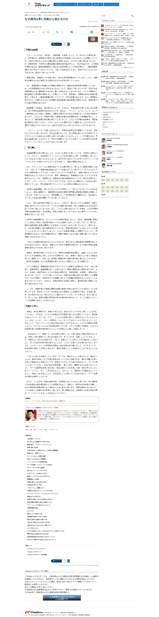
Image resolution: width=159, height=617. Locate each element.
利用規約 (105, 114)
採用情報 (81, 615)
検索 (132, 15)
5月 (108, 179)
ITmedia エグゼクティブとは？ (112, 112)
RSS (104, 124)
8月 (122, 187)
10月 (112, 187)
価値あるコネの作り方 (33, 496)
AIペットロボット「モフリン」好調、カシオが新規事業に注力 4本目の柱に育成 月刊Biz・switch (120, 88)
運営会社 (75, 615)
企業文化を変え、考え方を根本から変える (39, 499)
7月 (126, 187)
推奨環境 (87, 615)
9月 (117, 187)
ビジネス (40, 429)
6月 (103, 179)
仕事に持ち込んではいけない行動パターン (39, 525)
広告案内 (42, 615)
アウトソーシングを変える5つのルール (38, 505)
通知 (48, 32)
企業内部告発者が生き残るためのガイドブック (41, 537)
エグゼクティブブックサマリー (36, 549)
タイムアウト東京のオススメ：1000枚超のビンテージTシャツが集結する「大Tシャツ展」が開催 (120, 94)
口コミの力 (30, 511)
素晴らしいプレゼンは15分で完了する (38, 476)
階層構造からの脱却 (33, 479)
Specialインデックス (109, 122)
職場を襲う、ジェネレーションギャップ (39, 444)
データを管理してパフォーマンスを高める (39, 465)
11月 (108, 187)
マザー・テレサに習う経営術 (35, 467)
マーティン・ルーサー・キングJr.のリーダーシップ (42, 493)
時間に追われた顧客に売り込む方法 (37, 534)
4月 (112, 179)
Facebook (105, 127)
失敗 (27, 429)
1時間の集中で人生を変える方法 (36, 482)
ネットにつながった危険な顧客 (36, 456)
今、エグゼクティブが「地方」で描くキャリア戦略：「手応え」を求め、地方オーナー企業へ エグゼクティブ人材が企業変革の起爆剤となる (120, 101)
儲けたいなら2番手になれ (34, 514)
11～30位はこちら (126, 67)
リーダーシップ (53, 429)
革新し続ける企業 (32, 447)
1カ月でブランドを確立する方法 (36, 473)
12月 (103, 187)
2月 (122, 179)
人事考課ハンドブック (33, 439)
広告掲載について (108, 119)
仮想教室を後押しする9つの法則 (36, 516)
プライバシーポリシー (61, 615)
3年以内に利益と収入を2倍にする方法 (38, 522)
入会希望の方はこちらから (62, 597)
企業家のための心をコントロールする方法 (39, 490)
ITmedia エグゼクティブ (34, 552)
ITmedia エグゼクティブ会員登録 (37, 554)
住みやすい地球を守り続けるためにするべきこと (41, 539)
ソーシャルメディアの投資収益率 (37, 462)
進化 (35, 429)
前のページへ (57, 44)
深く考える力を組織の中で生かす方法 (38, 442)
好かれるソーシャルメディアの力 (37, 470)
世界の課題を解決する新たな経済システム (39, 502)
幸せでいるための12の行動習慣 (36, 459)
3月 (117, 179)
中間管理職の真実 (32, 508)
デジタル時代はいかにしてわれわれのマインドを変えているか (45, 531)
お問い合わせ (107, 117)
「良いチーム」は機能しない (35, 488)
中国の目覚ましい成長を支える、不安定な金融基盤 (42, 450)
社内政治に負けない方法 (34, 485)
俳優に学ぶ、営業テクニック (35, 453)
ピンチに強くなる (32, 528)
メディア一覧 (29, 615)
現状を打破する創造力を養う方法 (37, 519)
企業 (31, 429)
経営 (45, 429)
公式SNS (36, 615)
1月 (126, 179)
